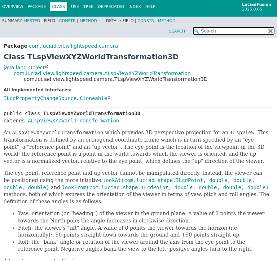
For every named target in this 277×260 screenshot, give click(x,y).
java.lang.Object (24, 67)
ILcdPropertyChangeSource (40, 98)
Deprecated (111, 6)
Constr (67, 20)
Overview (12, 6)
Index (134, 6)
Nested (32, 20)
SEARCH (177, 31)
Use (75, 6)
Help (150, 6)
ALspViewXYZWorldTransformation (73, 121)
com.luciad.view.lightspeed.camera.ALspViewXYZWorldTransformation (102, 73)
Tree (88, 6)
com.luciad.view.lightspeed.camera (73, 46)
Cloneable (93, 98)
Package (37, 6)
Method (88, 20)
